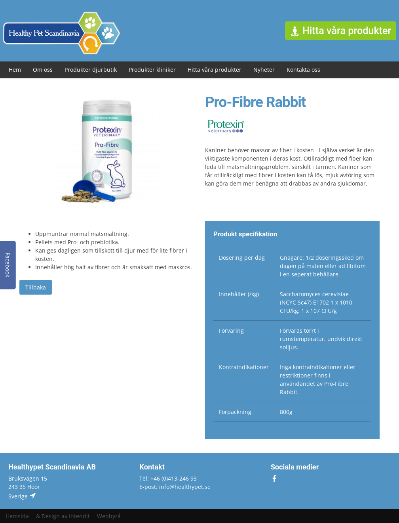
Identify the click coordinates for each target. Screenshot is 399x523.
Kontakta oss (303, 69)
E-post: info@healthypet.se (175, 486)
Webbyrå (109, 516)
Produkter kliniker (152, 69)
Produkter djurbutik (91, 69)
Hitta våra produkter (214, 69)
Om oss (43, 69)
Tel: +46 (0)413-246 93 (168, 478)
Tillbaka (35, 287)
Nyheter (264, 69)
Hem (15, 69)
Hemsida (17, 516)
